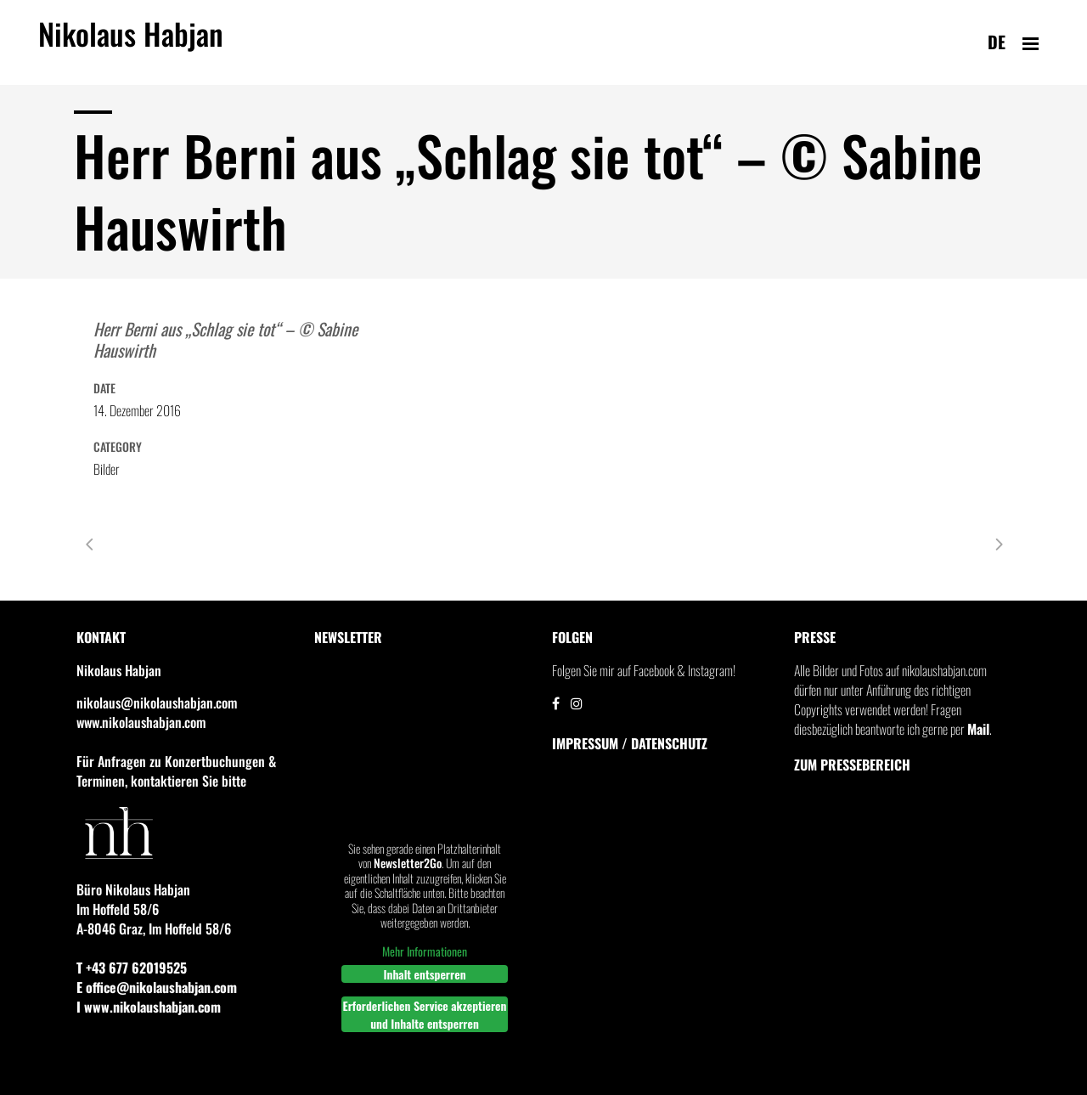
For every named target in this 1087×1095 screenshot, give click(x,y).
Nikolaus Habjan (130, 43)
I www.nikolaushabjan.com (148, 1006)
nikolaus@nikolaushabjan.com (156, 702)
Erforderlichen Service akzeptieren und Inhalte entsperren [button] (425, 1014)
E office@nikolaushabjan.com (156, 987)
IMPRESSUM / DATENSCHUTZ (629, 743)
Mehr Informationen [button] (424, 951)
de (996, 41)
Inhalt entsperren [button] (424, 974)
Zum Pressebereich (852, 764)
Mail (978, 729)
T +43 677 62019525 (131, 967)
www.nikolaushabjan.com (141, 722)
